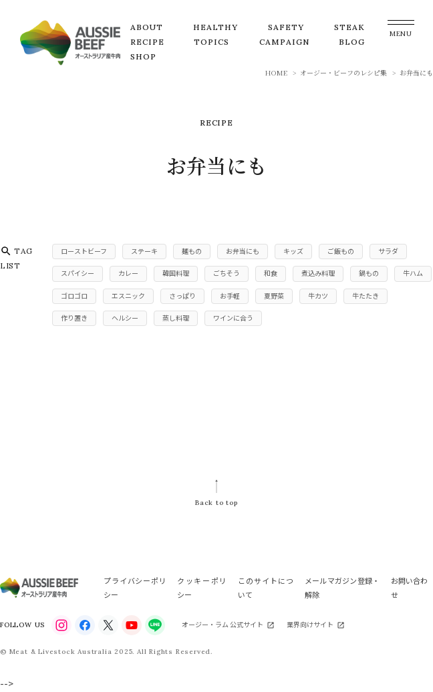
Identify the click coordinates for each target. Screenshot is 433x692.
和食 (270, 273)
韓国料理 (175, 273)
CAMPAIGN (284, 42)
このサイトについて (266, 587)
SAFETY (286, 27)
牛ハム (413, 273)
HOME (276, 72)
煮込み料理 (318, 273)
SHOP (143, 56)
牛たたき (365, 296)
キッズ (293, 251)
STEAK (349, 27)
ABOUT (146, 27)
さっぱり (182, 296)
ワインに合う (233, 318)
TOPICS (211, 42)
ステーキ (144, 251)
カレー (128, 273)
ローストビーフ (84, 251)
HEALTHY (215, 27)
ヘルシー (125, 318)
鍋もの (369, 273)
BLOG (352, 42)
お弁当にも (242, 251)
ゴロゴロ (74, 296)
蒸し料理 (175, 318)
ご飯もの (340, 251)
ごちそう (226, 273)
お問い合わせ (409, 587)
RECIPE (147, 42)
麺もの (192, 251)
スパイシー (77, 273)
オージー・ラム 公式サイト (222, 624)
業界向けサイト (310, 624)
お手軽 (230, 296)
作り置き (74, 318)
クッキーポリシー (202, 587)
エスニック (128, 296)
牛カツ (318, 296)
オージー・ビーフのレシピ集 (343, 72)
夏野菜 (274, 296)
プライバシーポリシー (135, 587)
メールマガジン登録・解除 (342, 587)
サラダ (388, 251)
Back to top (216, 502)
